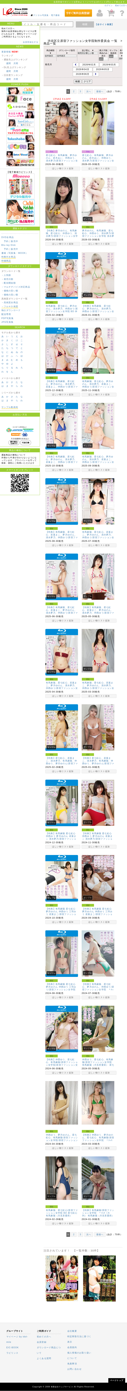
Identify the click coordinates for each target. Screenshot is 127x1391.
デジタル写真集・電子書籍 (46, 15)
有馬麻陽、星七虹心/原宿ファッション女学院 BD (62, 1211)
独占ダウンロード (11, 310)
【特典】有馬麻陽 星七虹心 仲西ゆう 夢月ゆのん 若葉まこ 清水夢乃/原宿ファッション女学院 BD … (61, 837)
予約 (6, 241)
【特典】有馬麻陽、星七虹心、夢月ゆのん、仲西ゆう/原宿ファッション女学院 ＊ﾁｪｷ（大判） (98, 988)
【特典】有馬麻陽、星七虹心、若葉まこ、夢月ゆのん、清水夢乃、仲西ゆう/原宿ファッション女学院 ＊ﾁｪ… (98, 611)
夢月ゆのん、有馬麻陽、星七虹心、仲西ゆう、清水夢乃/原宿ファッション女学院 (98, 233)
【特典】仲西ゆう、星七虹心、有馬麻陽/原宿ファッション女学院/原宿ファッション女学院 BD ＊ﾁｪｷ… (62, 1063)
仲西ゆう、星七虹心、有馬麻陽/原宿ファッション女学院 (97, 1060)
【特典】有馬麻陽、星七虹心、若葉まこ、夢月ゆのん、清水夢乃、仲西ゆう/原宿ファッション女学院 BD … (62, 536)
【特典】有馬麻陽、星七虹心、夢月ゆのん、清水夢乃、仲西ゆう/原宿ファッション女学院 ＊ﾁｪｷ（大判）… (98, 310)
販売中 (14, 241)
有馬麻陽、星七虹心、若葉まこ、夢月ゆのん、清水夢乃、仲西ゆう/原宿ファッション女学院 (98, 536)
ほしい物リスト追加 (63, 168)
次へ (88, 91)
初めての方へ (121, 5)
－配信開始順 (8, 283)
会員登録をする (30, 42)
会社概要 (72, 1331)
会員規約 (72, 1347)
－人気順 (6, 275)
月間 (15, 63)
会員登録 (41, 1342)
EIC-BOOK (12, 1347)
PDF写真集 (7, 318)
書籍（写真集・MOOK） (14, 253)
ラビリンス (12, 1353)
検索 (84, 24)
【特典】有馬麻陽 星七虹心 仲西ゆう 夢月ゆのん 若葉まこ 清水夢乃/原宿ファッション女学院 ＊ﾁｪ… (97, 837)
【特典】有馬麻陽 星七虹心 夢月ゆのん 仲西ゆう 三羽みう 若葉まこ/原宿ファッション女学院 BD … (61, 913)
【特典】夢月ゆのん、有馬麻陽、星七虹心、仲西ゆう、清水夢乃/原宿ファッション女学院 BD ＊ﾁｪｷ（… (62, 234)
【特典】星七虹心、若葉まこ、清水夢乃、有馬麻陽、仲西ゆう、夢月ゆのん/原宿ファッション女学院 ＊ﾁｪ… (98, 762)
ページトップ (116, 1380)
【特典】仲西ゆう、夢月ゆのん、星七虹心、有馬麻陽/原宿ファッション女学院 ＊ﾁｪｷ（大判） (98, 1139)
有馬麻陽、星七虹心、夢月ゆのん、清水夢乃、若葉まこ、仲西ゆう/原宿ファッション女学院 (98, 385)
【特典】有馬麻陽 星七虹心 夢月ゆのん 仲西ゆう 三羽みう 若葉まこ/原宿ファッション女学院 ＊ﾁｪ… (97, 913)
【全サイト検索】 (104, 24)
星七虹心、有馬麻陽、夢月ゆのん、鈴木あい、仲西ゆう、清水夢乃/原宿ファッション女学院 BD (62, 159)
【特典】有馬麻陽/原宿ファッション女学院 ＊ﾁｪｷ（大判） (98, 1213)
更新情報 (6, 52)
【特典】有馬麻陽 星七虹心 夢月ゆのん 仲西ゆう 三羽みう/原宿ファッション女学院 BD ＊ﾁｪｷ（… (61, 988)
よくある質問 (44, 1358)
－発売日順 (7, 279)
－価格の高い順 (9, 294)
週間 (8, 63)
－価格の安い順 (9, 290)
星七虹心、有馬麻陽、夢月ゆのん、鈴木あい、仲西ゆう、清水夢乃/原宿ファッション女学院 (98, 159)
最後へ (100, 91)
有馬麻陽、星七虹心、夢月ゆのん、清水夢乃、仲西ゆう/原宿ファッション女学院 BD (62, 309)
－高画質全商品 (9, 302)
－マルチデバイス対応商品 (15, 287)
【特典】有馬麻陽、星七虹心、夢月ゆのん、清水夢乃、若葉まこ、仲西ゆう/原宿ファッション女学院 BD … (62, 385)
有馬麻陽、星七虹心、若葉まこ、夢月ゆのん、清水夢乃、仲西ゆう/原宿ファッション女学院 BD (62, 686)
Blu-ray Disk (8, 245)
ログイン (108, 5)
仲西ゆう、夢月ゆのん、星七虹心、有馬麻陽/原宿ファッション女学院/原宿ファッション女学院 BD (62, 1139)
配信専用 (6, 314)
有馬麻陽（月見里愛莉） (95, 1065)
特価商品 (6, 261)
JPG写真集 (7, 322)
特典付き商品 (8, 257)
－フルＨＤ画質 (9, 306)
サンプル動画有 (9, 407)
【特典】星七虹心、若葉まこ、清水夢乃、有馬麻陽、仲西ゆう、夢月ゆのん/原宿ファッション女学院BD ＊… (62, 762)
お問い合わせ (74, 1369)
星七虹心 (72, 1213)
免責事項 (72, 1363)
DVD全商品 (7, 237)
